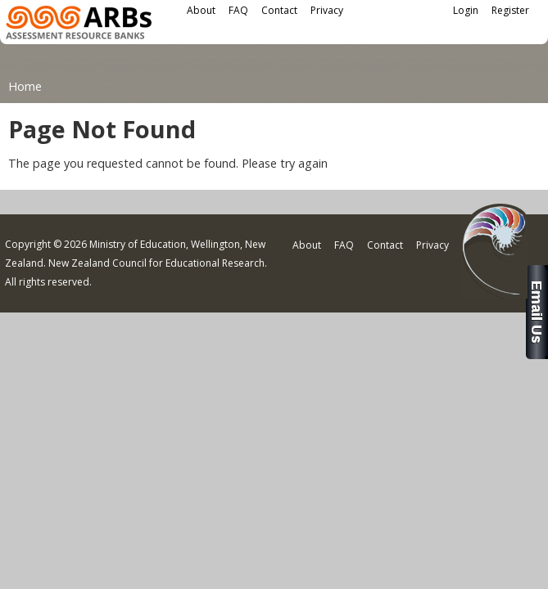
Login (465, 10)
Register (510, 10)
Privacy (326, 10)
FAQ (238, 10)
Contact (279, 10)
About (201, 10)
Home (25, 86)
